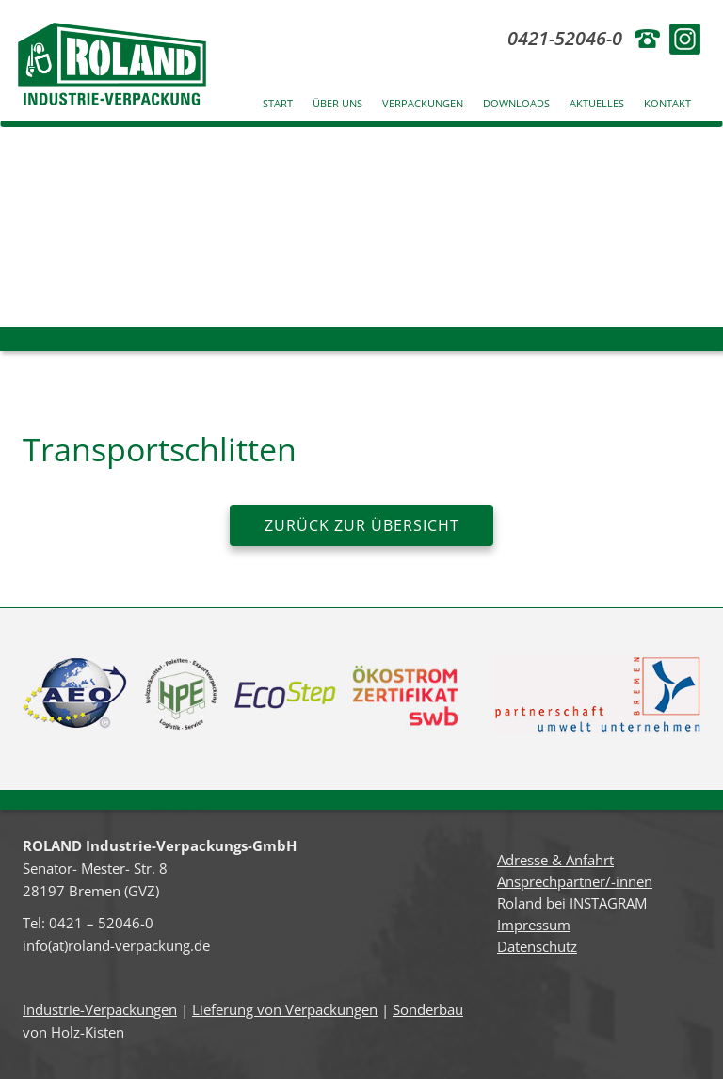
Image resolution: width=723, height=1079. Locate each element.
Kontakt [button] (667, 103)
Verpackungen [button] (422, 103)
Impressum (533, 924)
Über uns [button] (337, 103)
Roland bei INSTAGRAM (572, 903)
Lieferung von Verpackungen (285, 1009)
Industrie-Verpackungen (100, 1009)
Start (278, 103)
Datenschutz (537, 946)
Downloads (516, 103)
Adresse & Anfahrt (555, 859)
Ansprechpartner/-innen (574, 881)
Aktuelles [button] (597, 103)
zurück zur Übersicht (362, 525)
